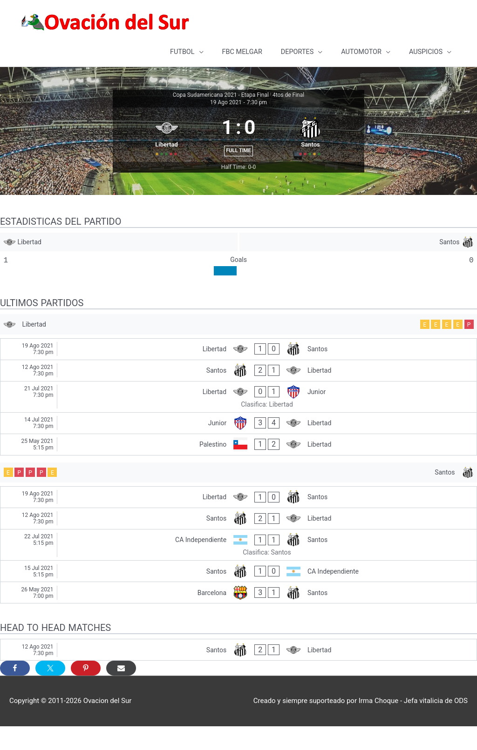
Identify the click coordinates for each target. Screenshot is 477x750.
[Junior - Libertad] (238, 444)
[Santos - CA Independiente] (238, 595)
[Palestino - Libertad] (238, 465)
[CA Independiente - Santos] (238, 568)
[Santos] (358, 260)
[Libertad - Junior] (238, 417)
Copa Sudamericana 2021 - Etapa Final (221, 93)
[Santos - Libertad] (238, 391)
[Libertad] (118, 260)
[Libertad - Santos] (238, 370)
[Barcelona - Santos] (238, 616)
